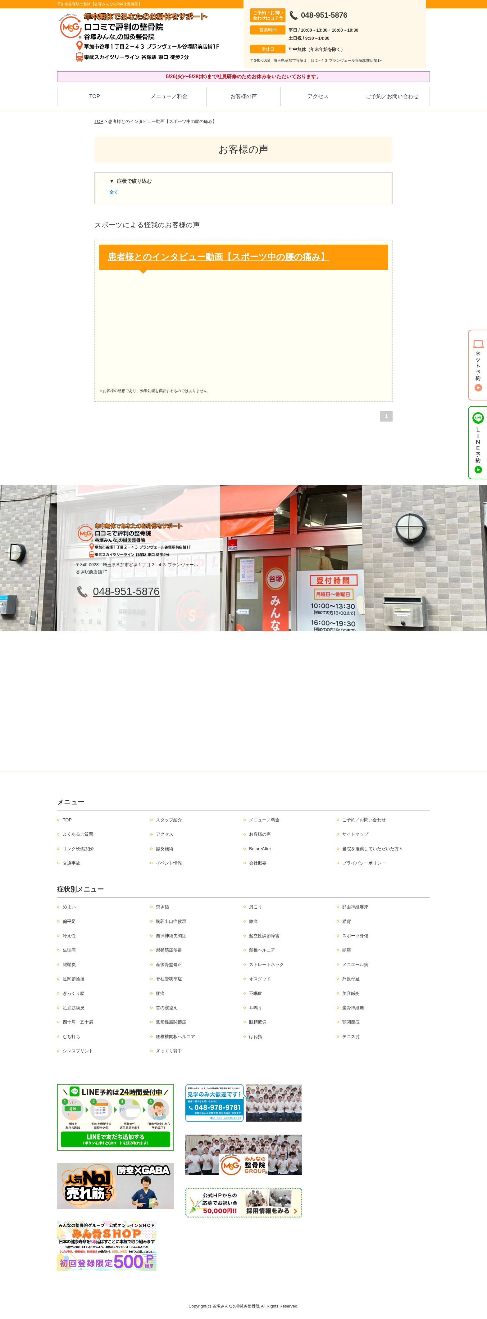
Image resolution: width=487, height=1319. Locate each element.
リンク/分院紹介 (78, 848)
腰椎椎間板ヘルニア (175, 1036)
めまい (69, 906)
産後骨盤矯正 (169, 964)
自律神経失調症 (171, 935)
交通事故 (71, 863)
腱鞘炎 (69, 964)
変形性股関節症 (171, 1021)
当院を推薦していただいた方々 (372, 848)
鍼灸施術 (164, 848)
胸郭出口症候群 (171, 921)
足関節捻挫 (73, 978)
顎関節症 (351, 1021)
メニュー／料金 (169, 96)
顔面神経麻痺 (355, 906)
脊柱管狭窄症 (169, 978)
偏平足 (69, 921)
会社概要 (257, 863)
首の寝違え (167, 1007)
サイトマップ (355, 834)
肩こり (255, 906)
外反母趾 (351, 978)
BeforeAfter (260, 848)
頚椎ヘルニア (262, 949)
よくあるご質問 (78, 834)
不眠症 (255, 993)
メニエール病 (355, 964)
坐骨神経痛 (353, 1007)
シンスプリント (78, 1050)
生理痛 (69, 949)
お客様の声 (243, 96)
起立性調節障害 (264, 935)
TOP (94, 96)
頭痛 (346, 949)
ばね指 (255, 1036)
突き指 (162, 906)
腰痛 (160, 993)
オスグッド (260, 978)
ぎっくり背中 (169, 1050)
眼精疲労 (257, 1021)
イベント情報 (169, 863)
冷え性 (69, 935)
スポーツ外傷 (355, 935)
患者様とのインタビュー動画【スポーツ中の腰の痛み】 (218, 257)
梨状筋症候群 (169, 949)
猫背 (346, 921)
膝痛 (253, 921)
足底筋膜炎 (73, 1007)
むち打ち (71, 1036)
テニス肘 (351, 1036)
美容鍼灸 (351, 993)
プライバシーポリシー (364, 863)
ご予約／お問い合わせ (392, 96)
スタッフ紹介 (169, 819)
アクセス (318, 96)
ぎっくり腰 (73, 993)
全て (113, 192)
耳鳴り (255, 1007)
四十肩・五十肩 (78, 1021)
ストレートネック (266, 964)
